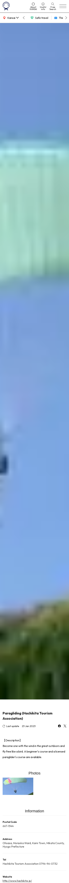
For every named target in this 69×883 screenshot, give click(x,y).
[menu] (62, 6)
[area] (10, 18)
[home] (15, 6)
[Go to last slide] (23, 18)
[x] (65, 726)
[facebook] (59, 726)
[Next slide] (66, 18)
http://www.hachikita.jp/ (17, 880)
